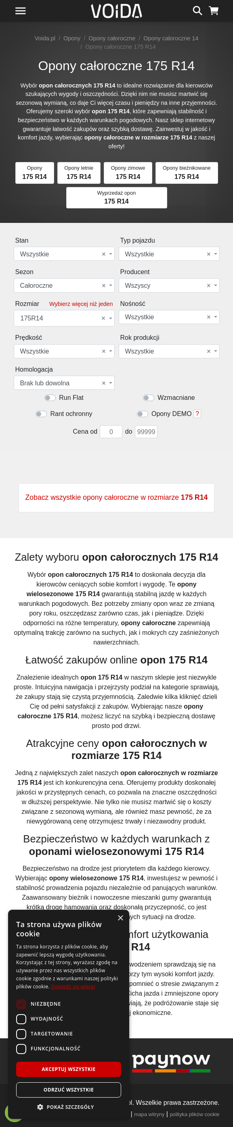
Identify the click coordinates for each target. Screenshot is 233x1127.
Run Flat (71, 397)
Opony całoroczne (111, 38)
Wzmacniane (176, 397)
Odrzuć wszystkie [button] (69, 1089)
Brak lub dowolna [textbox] (63, 383)
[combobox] (64, 254)
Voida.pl (45, 38)
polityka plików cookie (194, 1114)
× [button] (120, 918)
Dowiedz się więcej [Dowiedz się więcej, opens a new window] (73, 986)
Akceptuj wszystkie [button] (68, 1069)
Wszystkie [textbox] (63, 254)
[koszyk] (214, 9)
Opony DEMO (171, 413)
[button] (68, 1107)
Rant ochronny (71, 413)
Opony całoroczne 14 (170, 38)
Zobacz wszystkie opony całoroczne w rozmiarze (116, 497)
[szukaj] (198, 9)
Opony (71, 38)
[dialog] (68, 1014)
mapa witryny (149, 1114)
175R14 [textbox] (63, 318)
